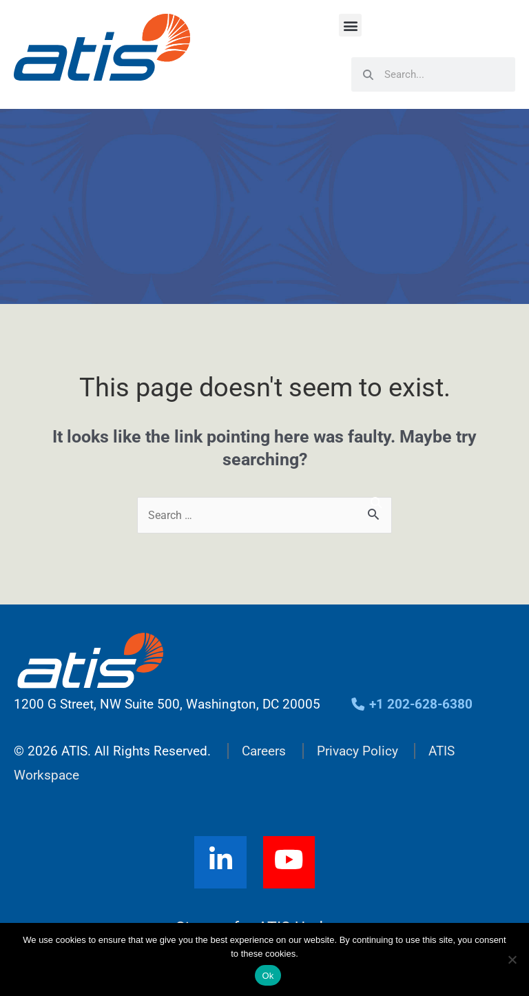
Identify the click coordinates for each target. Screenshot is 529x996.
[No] (512, 959)
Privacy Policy (357, 751)
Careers (264, 751)
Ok (267, 975)
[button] (350, 25)
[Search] (376, 503)
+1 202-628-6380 (411, 704)
